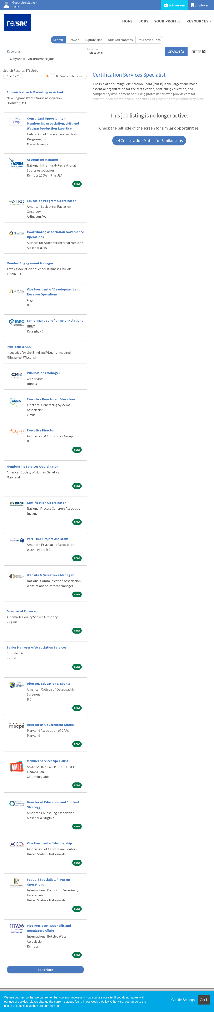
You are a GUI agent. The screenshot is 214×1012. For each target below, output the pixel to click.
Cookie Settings (183, 1000)
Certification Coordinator (46, 502)
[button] (198, 51)
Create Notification (69, 76)
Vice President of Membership (49, 843)
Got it (204, 1000)
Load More (45, 970)
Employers (200, 5)
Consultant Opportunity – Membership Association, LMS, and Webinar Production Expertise (53, 123)
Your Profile (167, 21)
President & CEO (19, 347)
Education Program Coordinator (51, 201)
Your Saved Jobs (149, 40)
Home (127, 21)
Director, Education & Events (48, 683)
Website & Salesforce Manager (50, 575)
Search (58, 40)
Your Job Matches (120, 40)
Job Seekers (175, 5)
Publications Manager (43, 373)
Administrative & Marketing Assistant (35, 92)
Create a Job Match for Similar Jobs (149, 140)
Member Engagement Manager (30, 263)
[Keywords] (45, 51)
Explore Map (94, 40)
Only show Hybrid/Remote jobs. (32, 59)
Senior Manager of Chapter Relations (55, 320)
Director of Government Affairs (50, 725)
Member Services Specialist (47, 761)
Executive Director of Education (51, 399)
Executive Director (41, 430)
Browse (74, 40)
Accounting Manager (42, 159)
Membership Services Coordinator (32, 466)
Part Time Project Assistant (48, 539)
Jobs (143, 21)
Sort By (11, 76)
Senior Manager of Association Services (36, 647)
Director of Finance (21, 611)
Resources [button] (197, 21)
